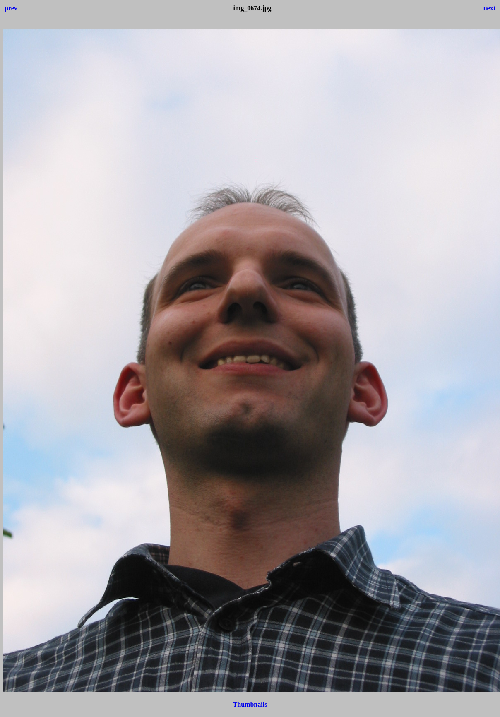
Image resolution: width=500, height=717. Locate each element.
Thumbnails (250, 704)
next (489, 8)
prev (11, 8)
